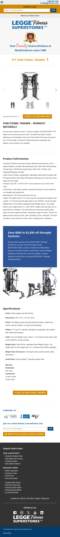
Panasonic (8, 473)
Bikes (21, 456)
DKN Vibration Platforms (13, 463)
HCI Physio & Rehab (11, 492)
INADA (7, 470)
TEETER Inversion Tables (13, 487)
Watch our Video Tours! (30, 16)
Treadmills (8, 456)
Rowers (20, 458)
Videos (37, 498)
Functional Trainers (11, 461)
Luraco (15, 473)
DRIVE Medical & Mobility (13, 490)
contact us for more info (37, 116)
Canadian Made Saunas (12, 482)
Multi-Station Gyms (11, 458)
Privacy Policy (7, 533)
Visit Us (23, 498)
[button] (56, 90)
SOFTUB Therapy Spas (12, 485)
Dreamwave (14, 470)
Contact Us (15, 498)
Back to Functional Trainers (31, 393)
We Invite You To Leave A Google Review (24, 434)
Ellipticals (15, 456)
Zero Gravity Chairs (11, 478)
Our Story (30, 498)
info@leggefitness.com (49, 3)
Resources (45, 498)
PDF (17, 318)
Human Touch (9, 475)
